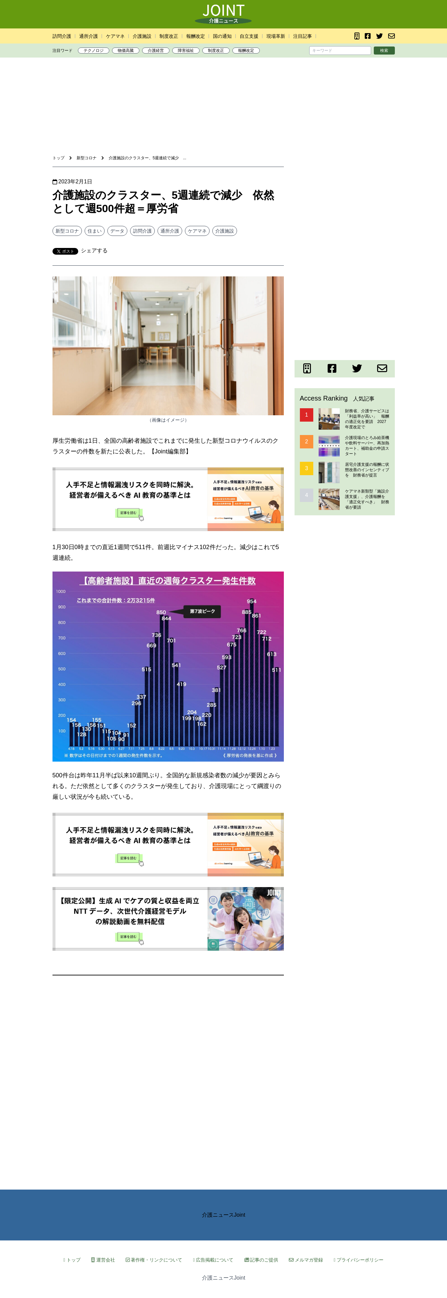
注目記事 (302, 36)
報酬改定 (195, 36)
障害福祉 (186, 50)
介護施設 (142, 36)
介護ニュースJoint (223, 1215)
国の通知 (222, 36)
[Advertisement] (223, 83)
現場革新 (275, 36)
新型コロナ (67, 231)
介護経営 (156, 50)
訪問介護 (61, 36)
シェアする (94, 250)
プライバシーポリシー (358, 1260)
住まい (95, 231)
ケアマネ (115, 36)
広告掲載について (213, 1260)
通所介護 (88, 36)
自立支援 (249, 36)
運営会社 (103, 1260)
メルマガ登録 (306, 1260)
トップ (72, 1260)
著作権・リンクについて (154, 1260)
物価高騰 (126, 50)
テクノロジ (94, 50)
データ (117, 231)
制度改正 (168, 36)
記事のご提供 (261, 1260)
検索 (384, 50)
